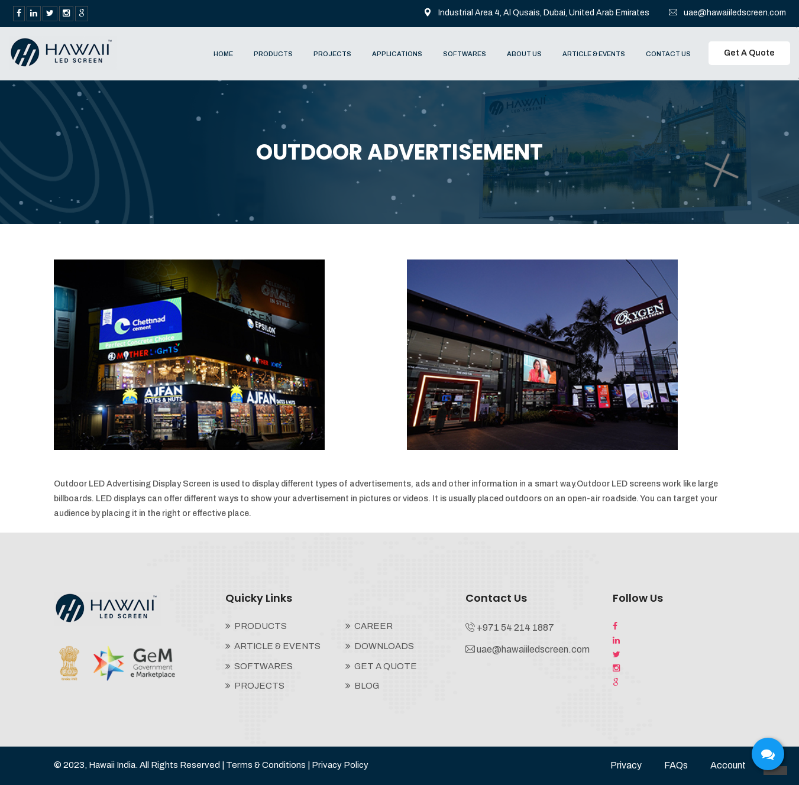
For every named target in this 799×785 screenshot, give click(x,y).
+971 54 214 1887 (515, 627)
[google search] (82, 14)
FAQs (676, 765)
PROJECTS (332, 53)
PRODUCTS (273, 53)
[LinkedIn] (33, 14)
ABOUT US (524, 53)
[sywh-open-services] (768, 754)
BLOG (366, 685)
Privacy (626, 765)
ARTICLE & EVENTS (593, 53)
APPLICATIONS (397, 53)
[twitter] (50, 14)
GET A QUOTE (385, 666)
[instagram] (66, 14)
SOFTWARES (464, 53)
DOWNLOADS (384, 646)
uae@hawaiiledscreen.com (735, 12)
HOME (223, 53)
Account (728, 765)
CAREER (373, 626)
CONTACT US (668, 53)
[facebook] (19, 14)
